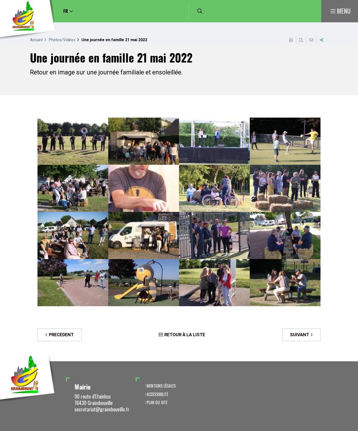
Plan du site (157, 402)
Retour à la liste (184, 334)
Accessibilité (157, 394)
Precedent (61, 334)
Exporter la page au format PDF (301, 40)
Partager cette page (321, 40)
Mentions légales (161, 386)
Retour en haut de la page (346, 361)
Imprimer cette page (291, 40)
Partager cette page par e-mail (311, 40)
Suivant (299, 334)
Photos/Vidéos (62, 39)
